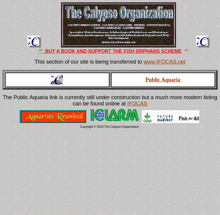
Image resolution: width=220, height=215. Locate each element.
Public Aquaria (162, 80)
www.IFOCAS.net (165, 62)
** (42, 51)
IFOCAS (137, 104)
